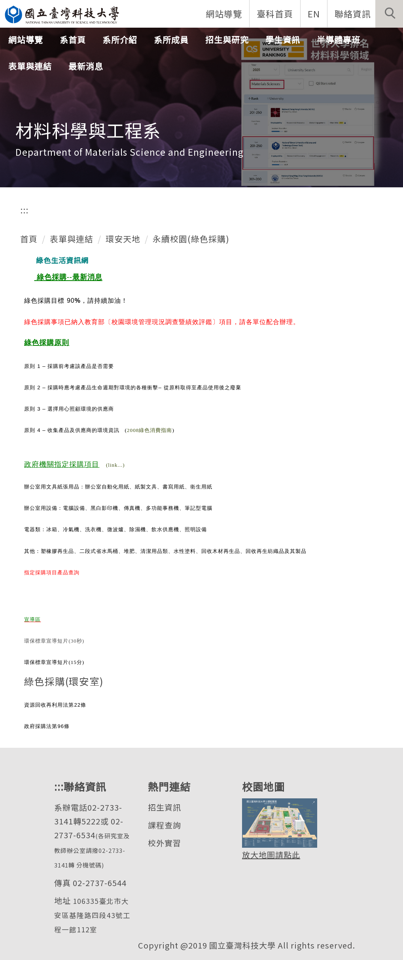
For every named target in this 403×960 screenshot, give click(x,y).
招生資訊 (164, 807)
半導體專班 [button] (338, 39)
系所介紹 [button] (119, 39)
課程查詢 (164, 825)
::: (24, 210)
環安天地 (123, 239)
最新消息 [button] (85, 66)
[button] (389, 14)
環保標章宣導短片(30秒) (54, 641)
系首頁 (73, 39)
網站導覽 (224, 13)
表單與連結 (71, 239)
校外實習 (164, 843)
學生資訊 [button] (282, 39)
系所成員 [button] (171, 39)
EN (314, 13)
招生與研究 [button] (227, 39)
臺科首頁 (275, 13)
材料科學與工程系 (88, 130)
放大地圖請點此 (271, 854)
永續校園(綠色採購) (191, 239)
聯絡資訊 (353, 13)
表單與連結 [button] (30, 66)
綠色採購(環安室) (64, 681)
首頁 (29, 239)
